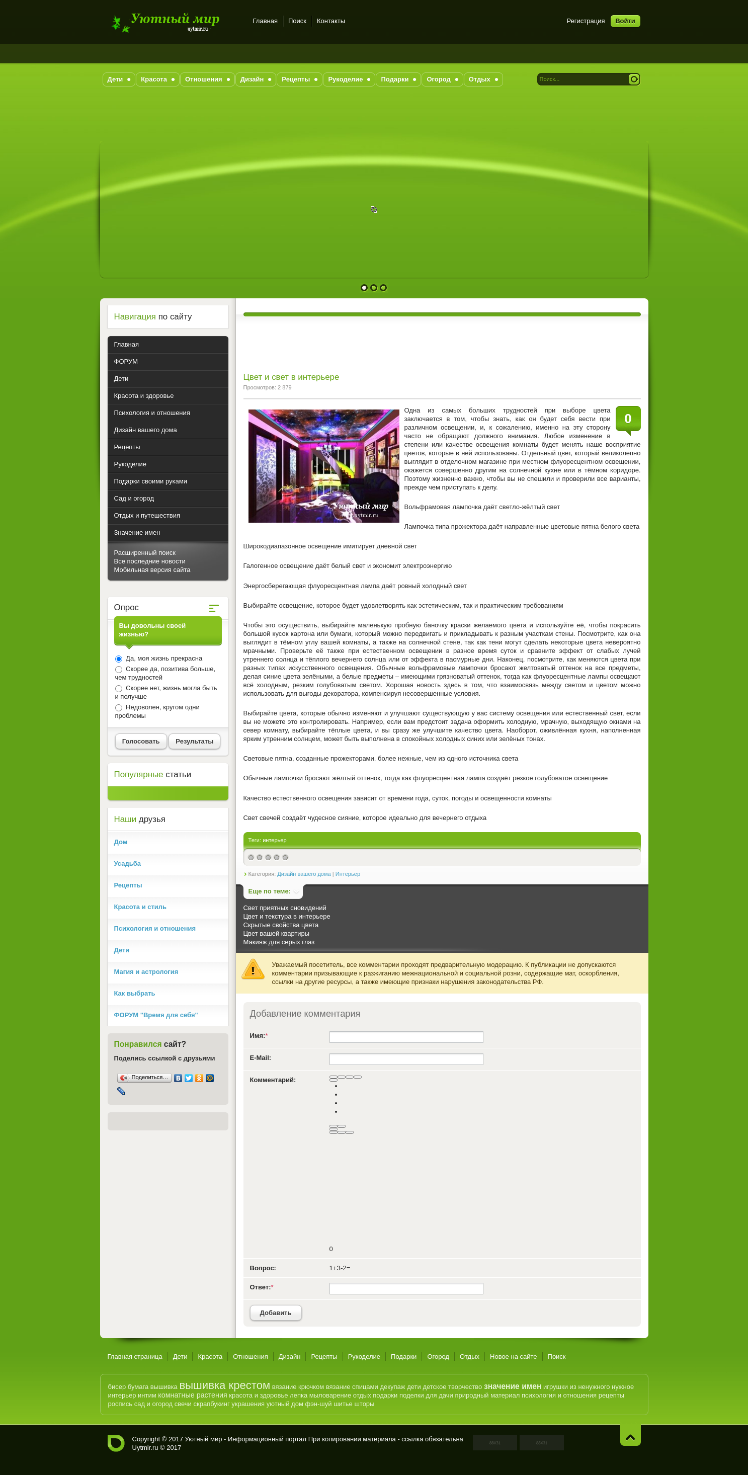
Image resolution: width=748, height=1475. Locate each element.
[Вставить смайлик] (333, 1129)
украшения (248, 1404)
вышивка (164, 1386)
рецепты (611, 1395)
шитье (343, 1404)
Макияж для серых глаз (279, 942)
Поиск (297, 21)
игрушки (555, 1386)
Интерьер (348, 874)
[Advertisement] (374, 118)
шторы (364, 1404)
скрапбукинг (212, 1404)
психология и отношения (559, 1395)
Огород (438, 1356)
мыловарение (330, 1395)
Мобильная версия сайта (152, 569)
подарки (385, 1395)
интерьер (275, 840)
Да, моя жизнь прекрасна (163, 658)
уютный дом (285, 1404)
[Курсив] (342, 1077)
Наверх (630, 1435)
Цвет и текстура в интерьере (286, 916)
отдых (362, 1395)
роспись (120, 1404)
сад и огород (153, 1404)
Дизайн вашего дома (303, 874)
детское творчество (452, 1386)
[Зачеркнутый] (358, 1077)
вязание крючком (298, 1386)
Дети (180, 1356)
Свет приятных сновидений (284, 908)
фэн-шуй (318, 1404)
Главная (265, 21)
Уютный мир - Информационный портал (174, 22)
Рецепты (324, 1356)
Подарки (404, 1356)
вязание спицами (352, 1386)
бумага (138, 1386)
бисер (117, 1386)
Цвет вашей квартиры (276, 933)
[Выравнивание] (333, 1080)
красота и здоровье (258, 1395)
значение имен (512, 1386)
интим (147, 1395)
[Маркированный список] (342, 1126)
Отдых (469, 1356)
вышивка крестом (224, 1385)
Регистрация (586, 21)
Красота (210, 1356)
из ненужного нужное (602, 1386)
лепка (298, 1395)
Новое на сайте (513, 1356)
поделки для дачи (426, 1395)
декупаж (392, 1386)
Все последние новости (150, 561)
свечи (183, 1404)
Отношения (250, 1356)
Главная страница (135, 1356)
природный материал (487, 1395)
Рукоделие (364, 1356)
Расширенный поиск (145, 552)
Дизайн (290, 1356)
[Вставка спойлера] (350, 1132)
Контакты (331, 21)
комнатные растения (192, 1395)
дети (414, 1386)
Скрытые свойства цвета (281, 925)
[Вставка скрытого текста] (333, 1132)
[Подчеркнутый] (350, 1077)
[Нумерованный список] (333, 1126)
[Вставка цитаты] (342, 1132)
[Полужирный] (333, 1077)
